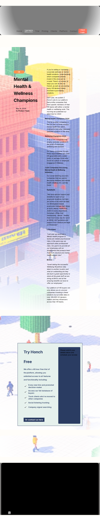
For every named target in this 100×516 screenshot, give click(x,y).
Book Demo (56, 492)
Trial (37, 31)
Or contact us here (34, 420)
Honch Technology (83, 506)
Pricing (45, 31)
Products (28, 31)
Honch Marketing (82, 499)
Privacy (55, 509)
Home (19, 31)
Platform (63, 31)
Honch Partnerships (83, 509)
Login (54, 502)
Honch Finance (81, 495)
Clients (54, 31)
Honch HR (79, 492)
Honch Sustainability (84, 502)
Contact (73, 31)
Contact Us (56, 499)
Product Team (23, 111)
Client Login (82, 31)
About (54, 488)
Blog (54, 506)
